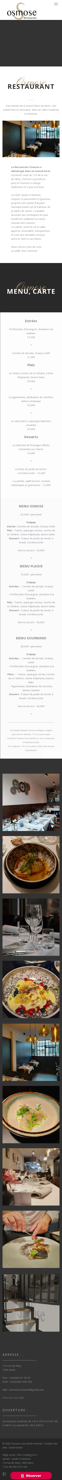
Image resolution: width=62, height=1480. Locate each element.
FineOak (21, 11)
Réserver (33, 1475)
